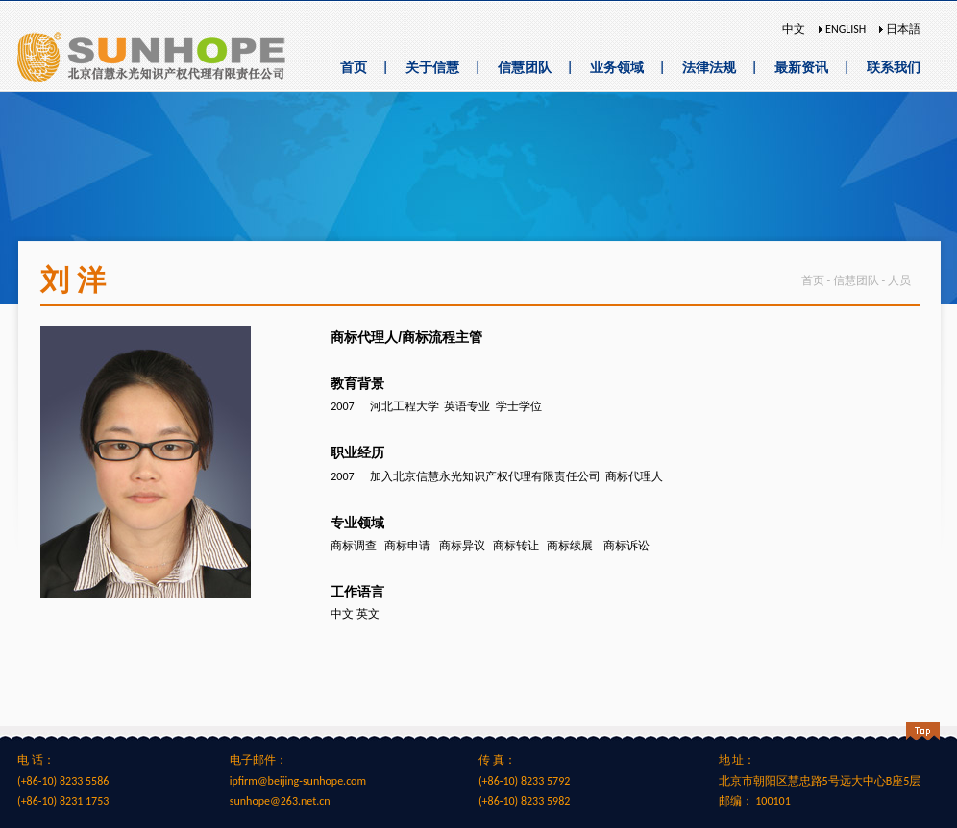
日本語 (901, 29)
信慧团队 (525, 68)
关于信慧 (432, 68)
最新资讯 (801, 68)
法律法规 (709, 68)
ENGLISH (844, 29)
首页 (353, 68)
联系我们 (893, 68)
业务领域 (617, 68)
